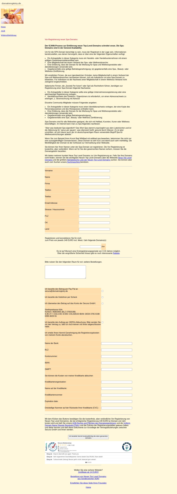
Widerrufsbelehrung (8, 35)
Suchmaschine (73, 162)
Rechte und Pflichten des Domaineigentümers (96, 426)
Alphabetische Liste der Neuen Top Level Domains (89, 160)
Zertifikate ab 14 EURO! (88, 475)
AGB (3, 31)
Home (3, 27)
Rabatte (116, 253)
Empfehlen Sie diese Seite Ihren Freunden (88, 486)
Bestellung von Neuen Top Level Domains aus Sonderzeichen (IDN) (88, 480)
